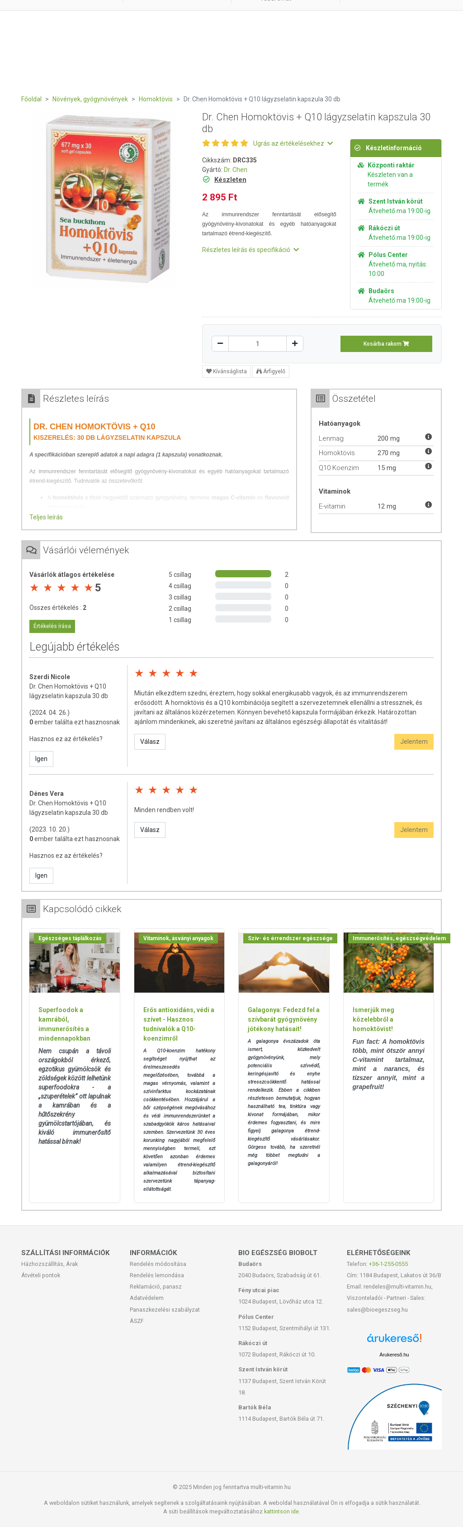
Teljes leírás (46, 517)
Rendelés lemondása (157, 1275)
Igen (41, 758)
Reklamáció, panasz (156, 1286)
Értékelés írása (52, 626)
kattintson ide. (282, 1511)
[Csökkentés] (220, 344)
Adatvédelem (147, 1297)
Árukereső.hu (394, 1354)
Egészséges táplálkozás (70, 938)
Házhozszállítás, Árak (49, 1264)
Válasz (150, 741)
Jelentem (414, 741)
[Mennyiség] (257, 344)
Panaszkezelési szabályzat (165, 1309)
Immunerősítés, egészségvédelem (399, 938)
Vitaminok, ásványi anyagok (178, 938)
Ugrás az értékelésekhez (293, 143)
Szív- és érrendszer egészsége (290, 938)
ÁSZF (137, 1321)
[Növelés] (294, 344)
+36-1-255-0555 (388, 1264)
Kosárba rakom (386, 344)
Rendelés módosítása (158, 1264)
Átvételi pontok (40, 1275)
